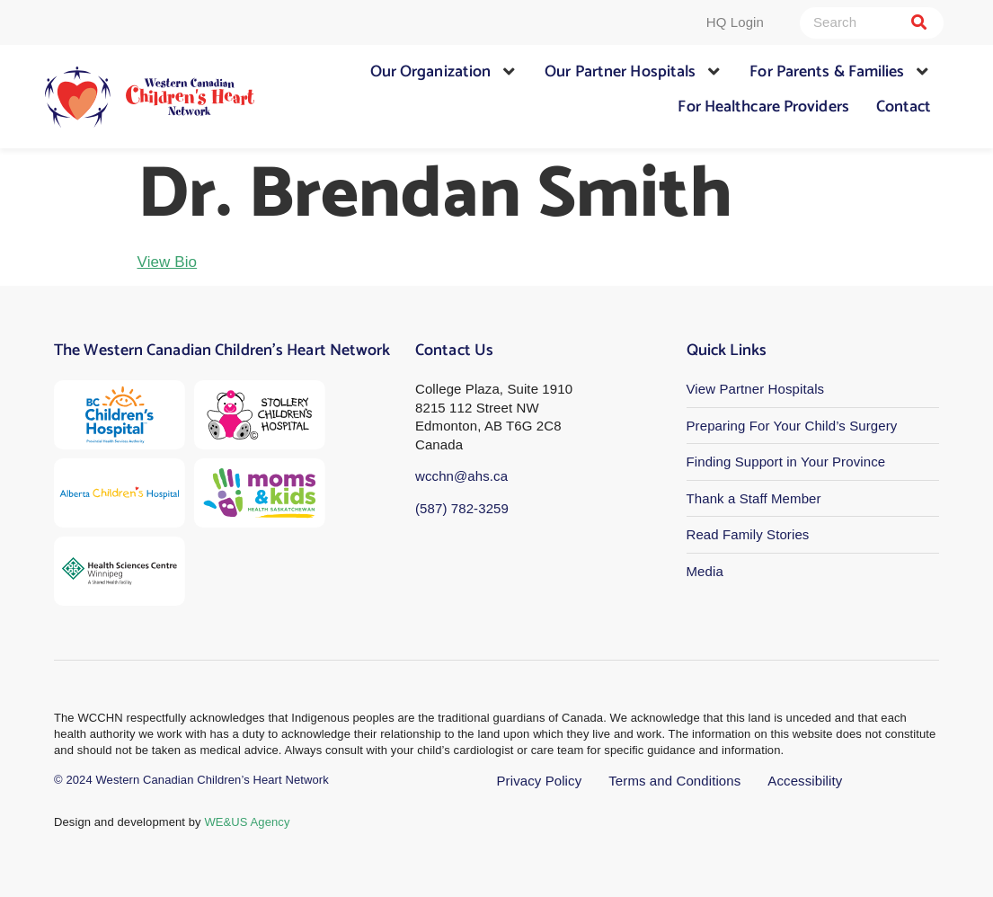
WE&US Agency (246, 822)
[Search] (919, 23)
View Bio (167, 262)
